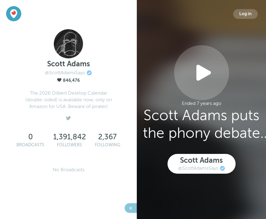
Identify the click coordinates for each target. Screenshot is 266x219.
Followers (69, 145)
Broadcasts (30, 145)
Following (107, 145)
